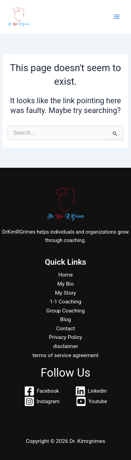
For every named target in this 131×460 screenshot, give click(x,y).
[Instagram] (41, 401)
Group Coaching (65, 311)
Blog (65, 319)
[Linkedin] (91, 391)
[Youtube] (91, 401)
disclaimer (65, 346)
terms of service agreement (65, 355)
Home (65, 275)
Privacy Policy (65, 337)
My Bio (65, 284)
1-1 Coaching (65, 302)
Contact (65, 328)
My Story (65, 293)
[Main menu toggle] (116, 16)
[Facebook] (41, 391)
